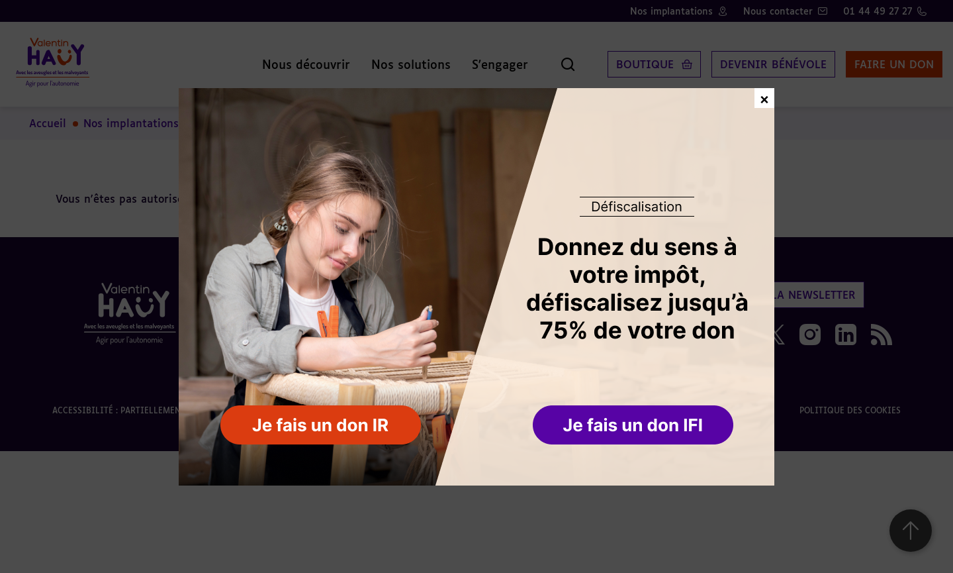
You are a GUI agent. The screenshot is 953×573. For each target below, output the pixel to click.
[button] (634, 426)
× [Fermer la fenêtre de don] (764, 97)
